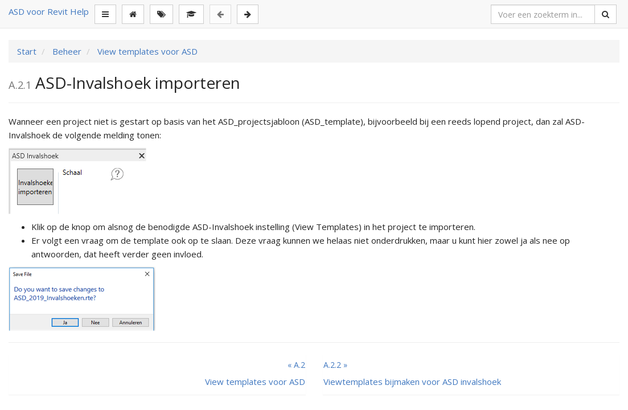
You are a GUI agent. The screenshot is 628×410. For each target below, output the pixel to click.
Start (26, 51)
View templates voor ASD (146, 51)
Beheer (65, 51)
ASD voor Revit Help (49, 11)
